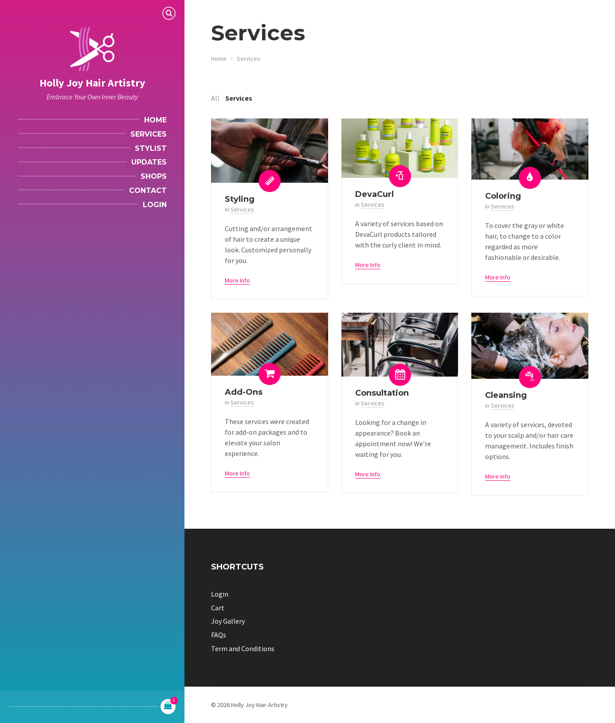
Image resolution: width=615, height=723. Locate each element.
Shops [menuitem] (154, 176)
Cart (217, 607)
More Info (237, 280)
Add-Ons (243, 392)
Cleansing (506, 395)
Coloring (503, 196)
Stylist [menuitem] (151, 148)
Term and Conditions (242, 648)
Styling (240, 199)
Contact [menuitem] (148, 190)
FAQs (218, 634)
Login (219, 593)
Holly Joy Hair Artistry (92, 83)
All (215, 98)
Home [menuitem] (155, 120)
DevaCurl (374, 194)
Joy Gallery (228, 621)
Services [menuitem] (148, 134)
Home (219, 59)
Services (248, 59)
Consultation (382, 393)
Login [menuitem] (155, 204)
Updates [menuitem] (149, 162)
